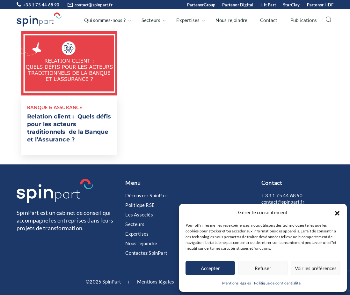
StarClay (291, 4)
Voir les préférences (316, 268)
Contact (268, 20)
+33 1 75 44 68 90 (38, 4)
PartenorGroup (201, 4)
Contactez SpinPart (146, 253)
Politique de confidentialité (277, 283)
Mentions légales (236, 283)
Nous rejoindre (231, 20)
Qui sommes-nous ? (104, 20)
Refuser (263, 268)
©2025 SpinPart (103, 281)
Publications (303, 20)
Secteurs (151, 20)
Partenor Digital (237, 4)
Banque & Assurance (55, 107)
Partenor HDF (320, 4)
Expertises (188, 20)
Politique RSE (140, 205)
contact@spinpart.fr (87, 4)
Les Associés (139, 214)
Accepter (210, 268)
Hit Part (268, 4)
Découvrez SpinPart (146, 195)
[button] (337, 212)
